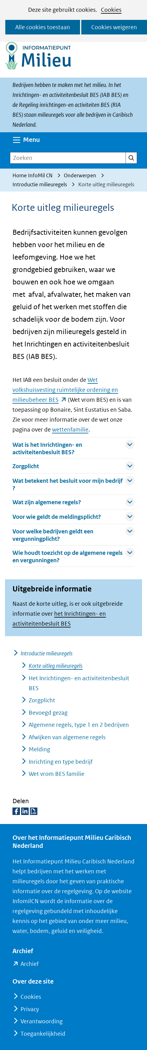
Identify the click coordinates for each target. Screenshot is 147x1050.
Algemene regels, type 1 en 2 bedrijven (79, 724)
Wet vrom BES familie (56, 773)
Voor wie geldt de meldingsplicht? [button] (73, 516)
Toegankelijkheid (43, 1033)
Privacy (30, 1009)
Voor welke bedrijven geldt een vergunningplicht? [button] (73, 534)
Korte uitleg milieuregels (56, 665)
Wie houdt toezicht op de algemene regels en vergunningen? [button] (73, 556)
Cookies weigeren (114, 27)
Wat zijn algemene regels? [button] (73, 502)
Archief (29, 964)
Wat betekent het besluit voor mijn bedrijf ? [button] (73, 484)
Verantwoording (42, 1021)
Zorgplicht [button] (73, 466)
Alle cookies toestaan (42, 27)
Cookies (111, 9)
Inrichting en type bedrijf (60, 761)
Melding (39, 749)
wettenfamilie (70, 429)
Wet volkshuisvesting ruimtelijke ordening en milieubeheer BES (65, 389)
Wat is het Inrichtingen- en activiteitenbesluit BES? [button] (73, 448)
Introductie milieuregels (47, 653)
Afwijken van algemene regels (67, 737)
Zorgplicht (42, 700)
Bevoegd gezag (48, 712)
